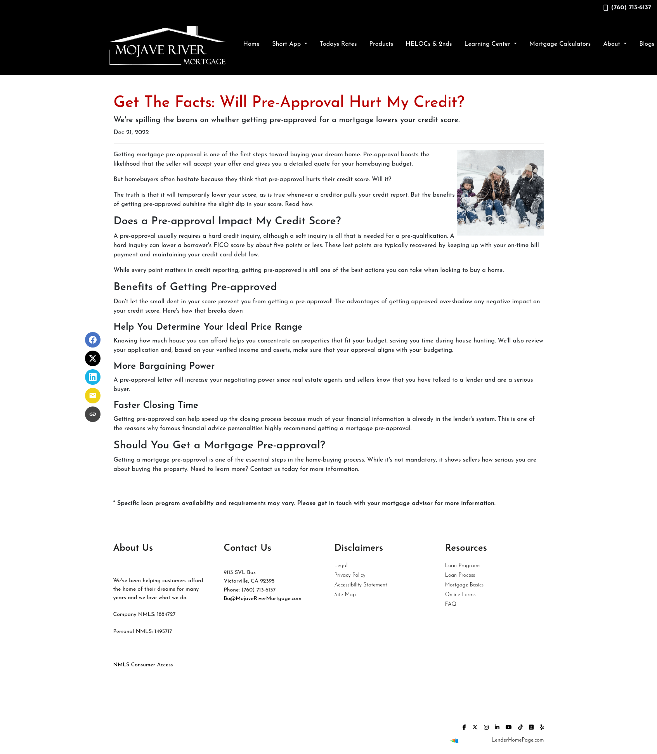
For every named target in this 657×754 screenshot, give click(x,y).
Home (251, 44)
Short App (287, 44)
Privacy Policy (350, 575)
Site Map (345, 595)
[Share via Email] (93, 395)
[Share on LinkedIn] (93, 377)
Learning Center (488, 44)
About (612, 44)
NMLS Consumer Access (143, 665)
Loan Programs (462, 566)
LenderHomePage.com (518, 740)
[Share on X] (93, 358)
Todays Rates (338, 44)
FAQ (450, 604)
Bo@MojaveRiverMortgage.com (263, 599)
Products (381, 44)
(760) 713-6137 (627, 8)
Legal (341, 566)
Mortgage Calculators (560, 44)
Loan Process (460, 575)
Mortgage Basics (464, 585)
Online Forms (460, 595)
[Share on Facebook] (93, 340)
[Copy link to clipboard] (93, 414)
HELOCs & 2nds (429, 44)
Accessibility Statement (361, 585)
